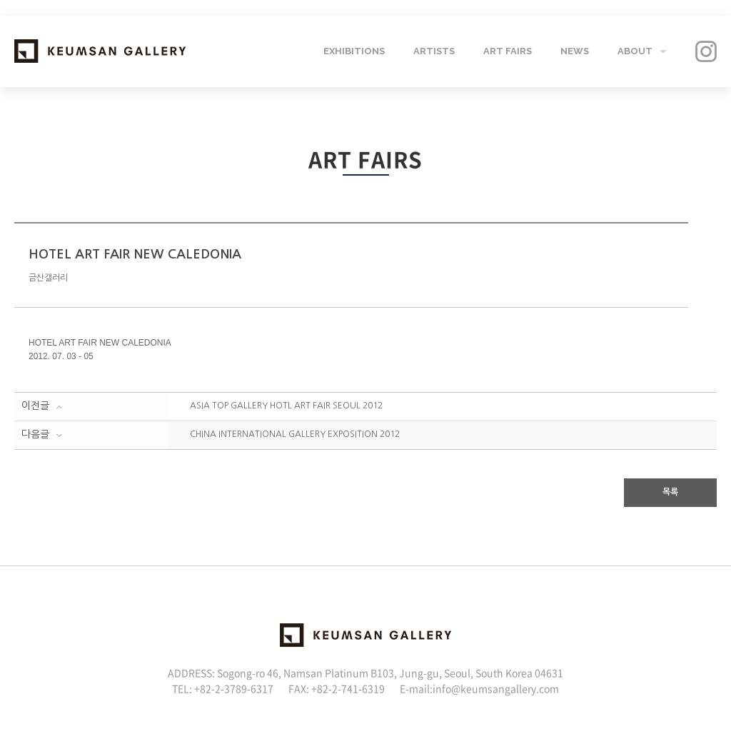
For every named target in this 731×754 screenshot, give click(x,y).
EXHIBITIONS (354, 51)
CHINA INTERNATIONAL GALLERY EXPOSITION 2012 (295, 434)
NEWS (574, 51)
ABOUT (634, 51)
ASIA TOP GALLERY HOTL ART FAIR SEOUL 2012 (286, 405)
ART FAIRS (507, 51)
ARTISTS (434, 51)
